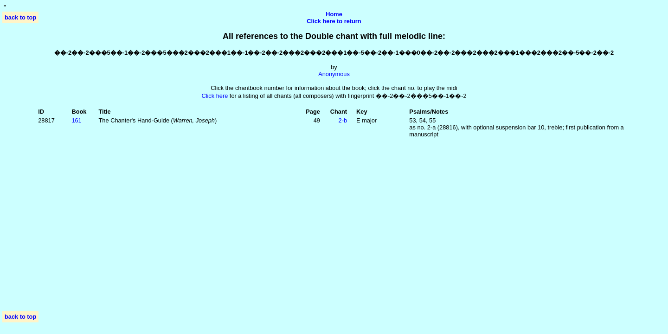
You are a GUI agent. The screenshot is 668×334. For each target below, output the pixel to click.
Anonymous (334, 74)
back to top (20, 17)
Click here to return (334, 21)
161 (76, 120)
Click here (214, 95)
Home (334, 14)
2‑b (343, 120)
